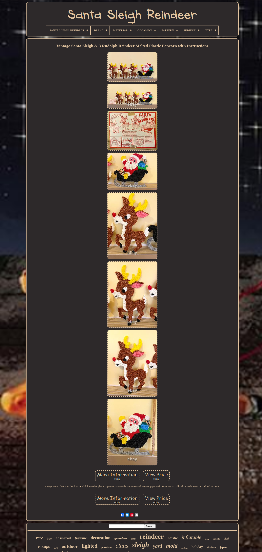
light (56, 548)
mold (172, 546)
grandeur (120, 538)
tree (49, 538)
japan (223, 547)
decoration (101, 537)
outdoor (70, 546)
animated (63, 538)
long (207, 539)
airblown (211, 547)
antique (184, 548)
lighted (90, 546)
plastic (173, 538)
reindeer (152, 536)
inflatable (191, 537)
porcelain (106, 547)
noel (133, 538)
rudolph (44, 547)
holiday (197, 547)
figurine (81, 538)
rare (39, 538)
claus (122, 545)
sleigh (140, 545)
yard (157, 546)
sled (226, 538)
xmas (216, 538)
